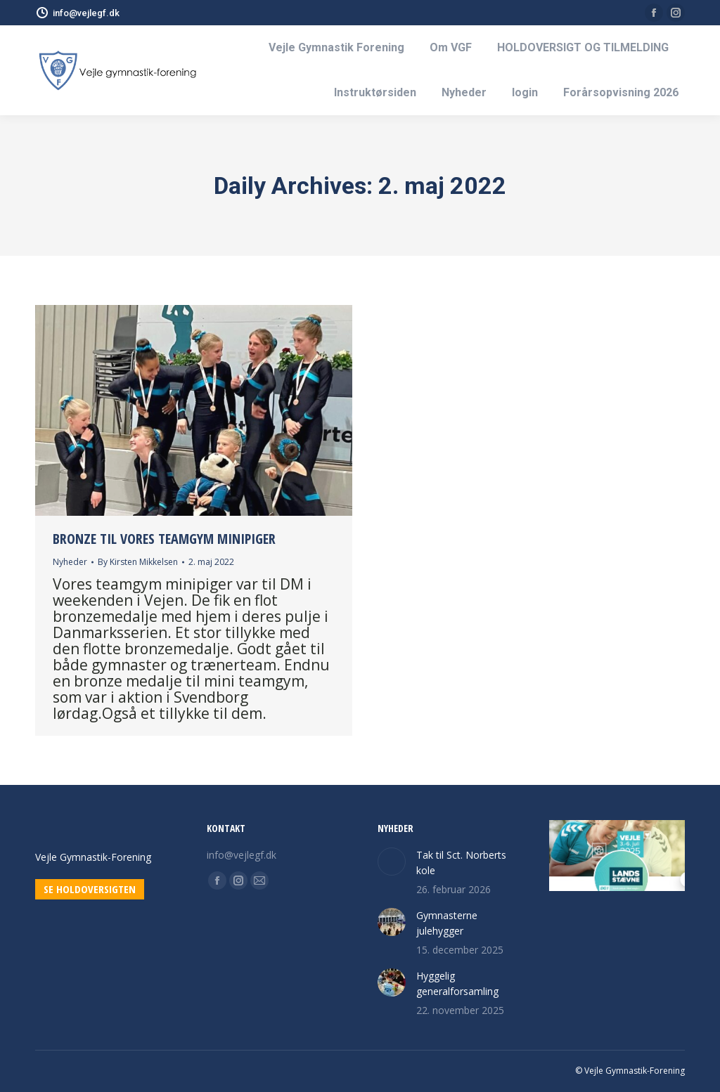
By (138, 562)
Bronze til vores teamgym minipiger (164, 538)
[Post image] (392, 861)
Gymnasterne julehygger (446, 923)
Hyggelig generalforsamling (457, 983)
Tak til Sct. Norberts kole (461, 862)
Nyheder (70, 562)
